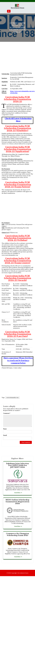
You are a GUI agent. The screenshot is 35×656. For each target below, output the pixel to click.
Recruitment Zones (17, 8)
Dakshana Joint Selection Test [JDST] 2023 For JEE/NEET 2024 (17, 465)
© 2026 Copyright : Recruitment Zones (17, 573)
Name (5, 429)
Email (5, 435)
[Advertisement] (13, 58)
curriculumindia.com (12, 397)
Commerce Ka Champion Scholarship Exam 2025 (17, 534)
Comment (6, 413)
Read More (17, 492)
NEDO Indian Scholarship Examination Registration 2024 (17, 502)
